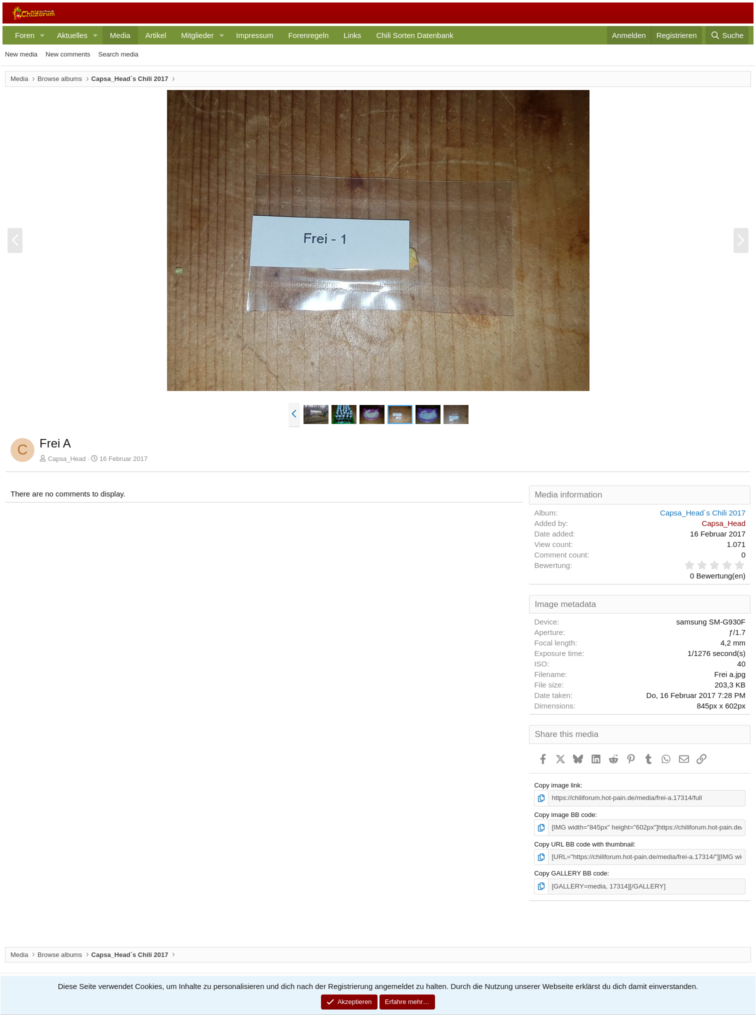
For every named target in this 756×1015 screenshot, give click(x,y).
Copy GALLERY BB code (570, 872)
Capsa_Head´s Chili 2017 (703, 512)
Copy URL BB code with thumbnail (584, 844)
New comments (68, 54)
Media (120, 35)
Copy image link (557, 785)
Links (352, 35)
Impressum (254, 35)
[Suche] (727, 35)
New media (21, 54)
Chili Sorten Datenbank (414, 35)
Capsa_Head (67, 458)
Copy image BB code (564, 814)
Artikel (156, 35)
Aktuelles (72, 35)
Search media (118, 54)
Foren (24, 35)
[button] (43, 35)
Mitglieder (197, 35)
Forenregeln (308, 35)
